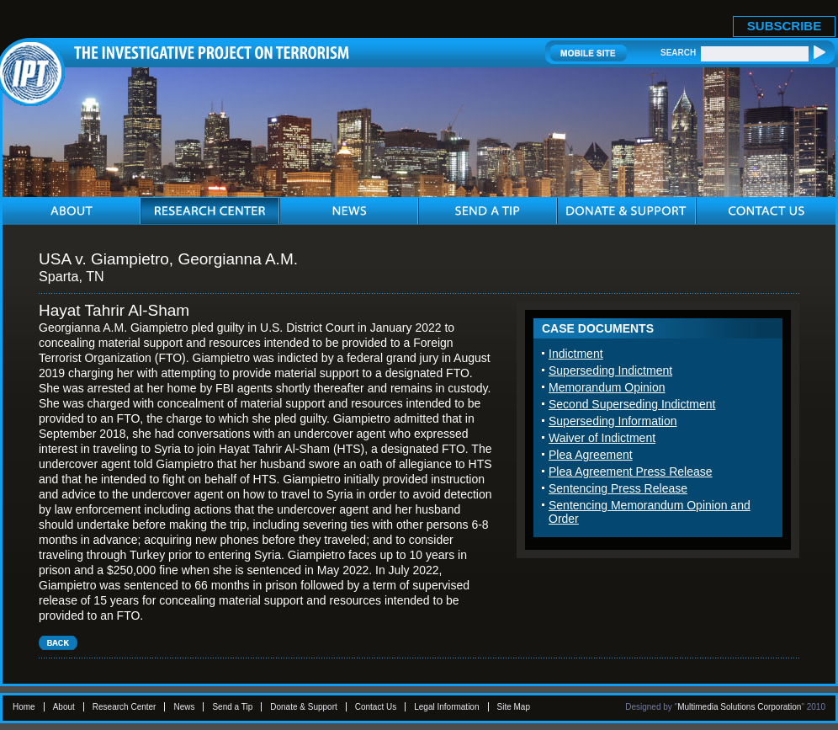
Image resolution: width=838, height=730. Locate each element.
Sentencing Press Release (618, 488)
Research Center (124, 706)
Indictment (576, 353)
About (64, 706)
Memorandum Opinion (607, 387)
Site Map (513, 706)
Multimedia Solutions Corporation (739, 706)
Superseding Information (613, 421)
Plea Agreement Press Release (631, 471)
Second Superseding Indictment (632, 404)
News (183, 706)
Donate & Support (303, 706)
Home (24, 706)
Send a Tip (232, 706)
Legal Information (446, 706)
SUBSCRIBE (784, 26)
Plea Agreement (591, 454)
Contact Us (375, 706)
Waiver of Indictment (602, 438)
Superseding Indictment (610, 370)
